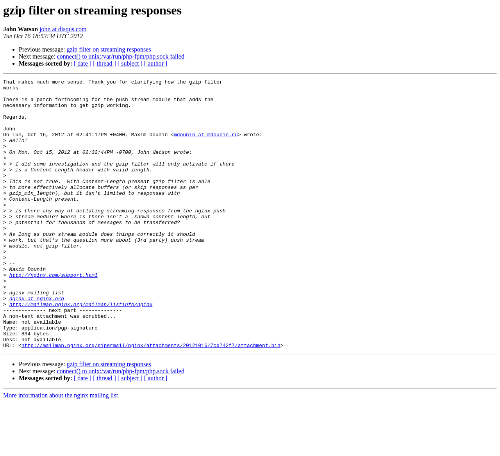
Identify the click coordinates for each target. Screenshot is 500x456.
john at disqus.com (62, 29)
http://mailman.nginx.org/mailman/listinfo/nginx (81, 349)
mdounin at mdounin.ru (206, 146)
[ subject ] (130, 63)
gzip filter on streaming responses (109, 49)
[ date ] (82, 63)
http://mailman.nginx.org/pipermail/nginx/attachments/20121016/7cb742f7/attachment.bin (150, 399)
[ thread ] (104, 63)
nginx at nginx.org (36, 342)
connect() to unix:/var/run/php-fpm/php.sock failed (120, 56)
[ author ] (156, 63)
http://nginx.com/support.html (53, 314)
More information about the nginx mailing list (60, 449)
